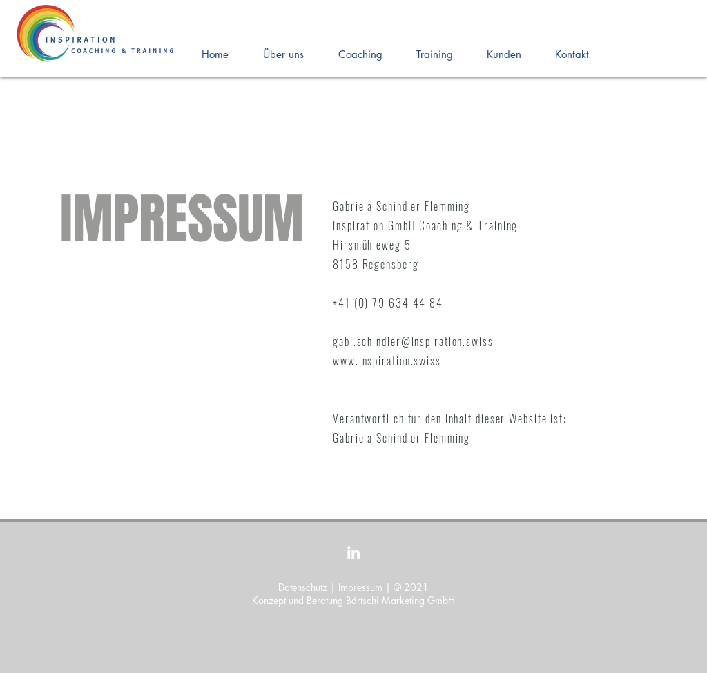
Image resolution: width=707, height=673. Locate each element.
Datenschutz (302, 587)
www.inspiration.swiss (387, 360)
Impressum (360, 587)
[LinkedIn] (353, 552)
